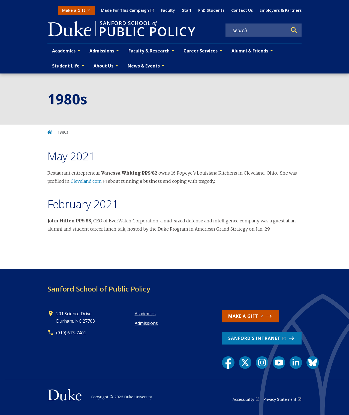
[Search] (294, 30)
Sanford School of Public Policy (98, 289)
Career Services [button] (200, 51)
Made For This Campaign (125, 10)
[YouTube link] (279, 362)
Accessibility (243, 399)
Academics (145, 314)
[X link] (245, 362)
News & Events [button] (144, 66)
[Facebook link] (228, 362)
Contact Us (242, 10)
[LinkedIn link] (296, 362)
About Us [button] (103, 66)
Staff (186, 10)
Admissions (146, 323)
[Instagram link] (262, 362)
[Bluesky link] (312, 362)
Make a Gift (73, 10)
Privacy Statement (279, 399)
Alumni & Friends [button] (249, 51)
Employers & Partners (281, 10)
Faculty (168, 10)
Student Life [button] (66, 66)
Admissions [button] (101, 51)
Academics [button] (64, 51)
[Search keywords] (256, 30)
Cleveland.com (86, 181)
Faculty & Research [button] (149, 51)
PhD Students (211, 10)
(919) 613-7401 (71, 333)
